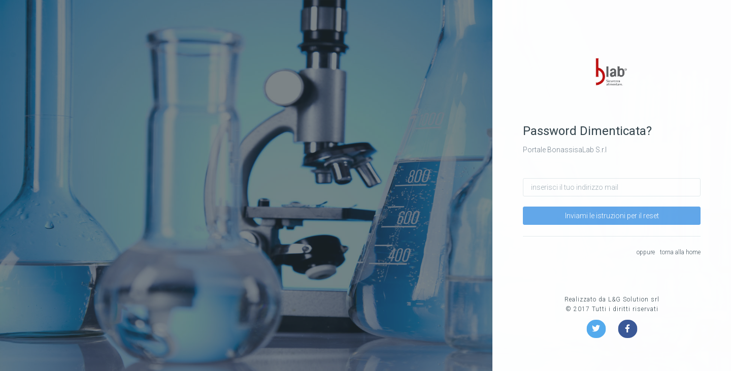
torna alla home (680, 252)
